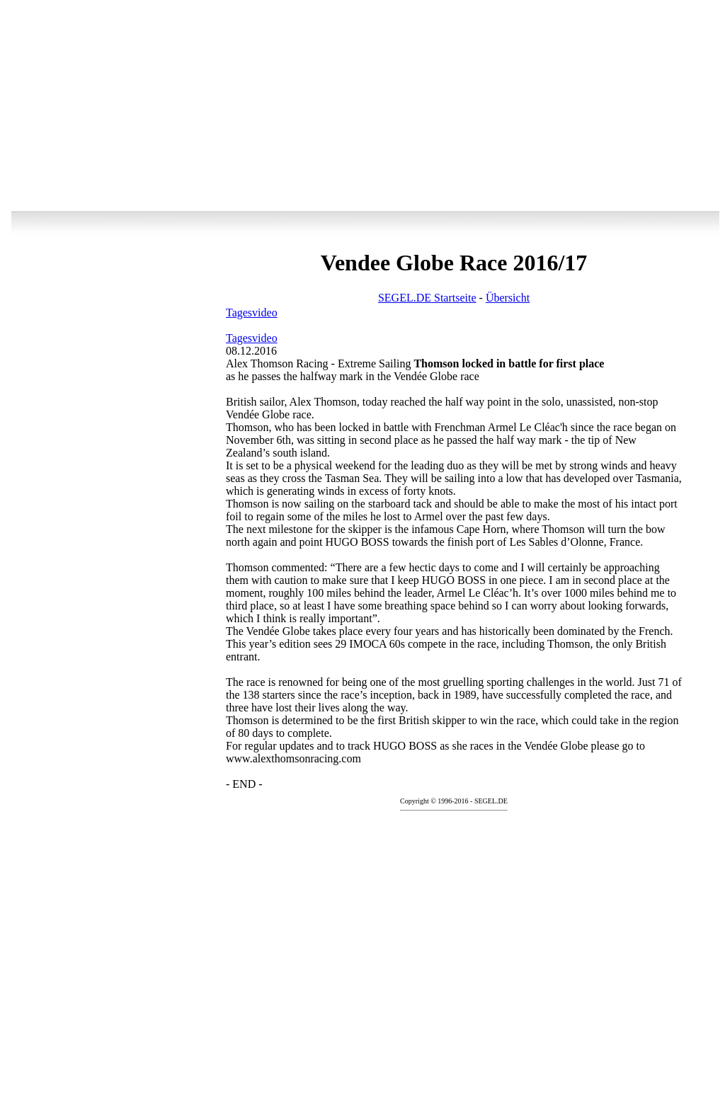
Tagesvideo (252, 313)
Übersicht (508, 298)
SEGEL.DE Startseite (427, 298)
